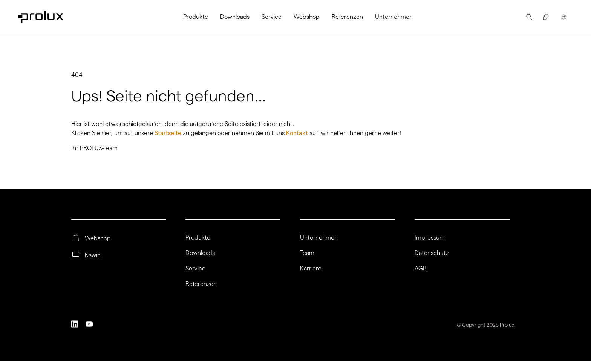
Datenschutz (432, 253)
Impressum (430, 238)
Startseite (169, 133)
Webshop (307, 17)
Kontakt (297, 133)
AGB (421, 269)
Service (272, 17)
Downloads (235, 17)
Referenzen (347, 17)
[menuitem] (198, 17)
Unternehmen (394, 17)
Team (307, 253)
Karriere (311, 269)
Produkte (195, 17)
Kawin (93, 255)
